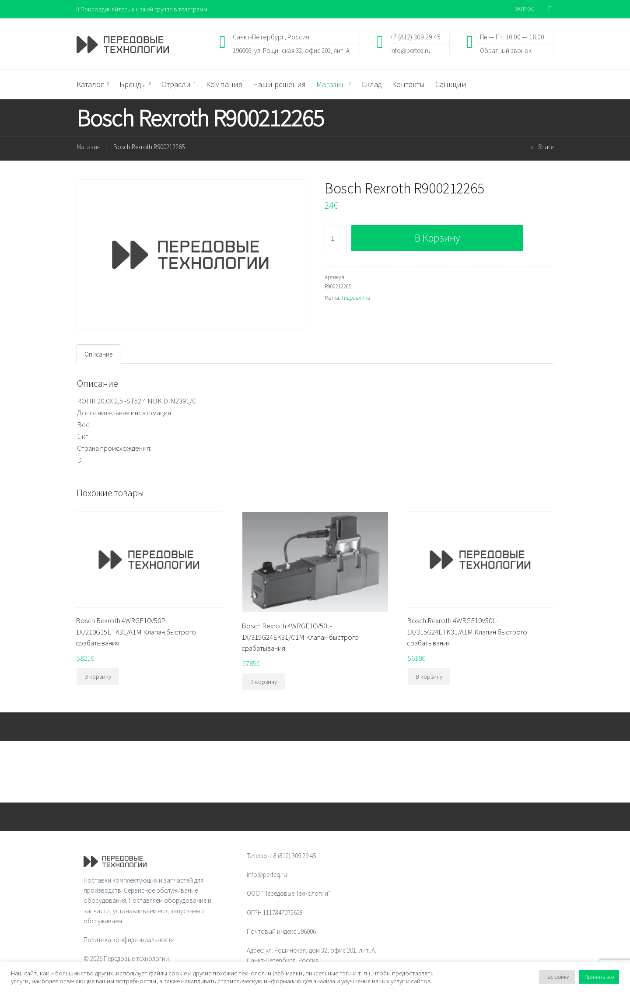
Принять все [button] (599, 977)
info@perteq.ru (410, 50)
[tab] (98, 354)
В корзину (437, 238)
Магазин (89, 147)
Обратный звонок (506, 50)
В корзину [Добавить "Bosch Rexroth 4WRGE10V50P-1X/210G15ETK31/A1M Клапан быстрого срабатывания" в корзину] (97, 677)
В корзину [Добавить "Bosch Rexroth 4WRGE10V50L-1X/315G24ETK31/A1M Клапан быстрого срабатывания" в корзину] (429, 677)
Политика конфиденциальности (129, 940)
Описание (98, 355)
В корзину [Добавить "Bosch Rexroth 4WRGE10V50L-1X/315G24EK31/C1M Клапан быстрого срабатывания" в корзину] (263, 682)
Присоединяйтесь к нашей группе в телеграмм (144, 9)
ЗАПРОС (525, 9)
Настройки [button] (557, 977)
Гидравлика (356, 297)
